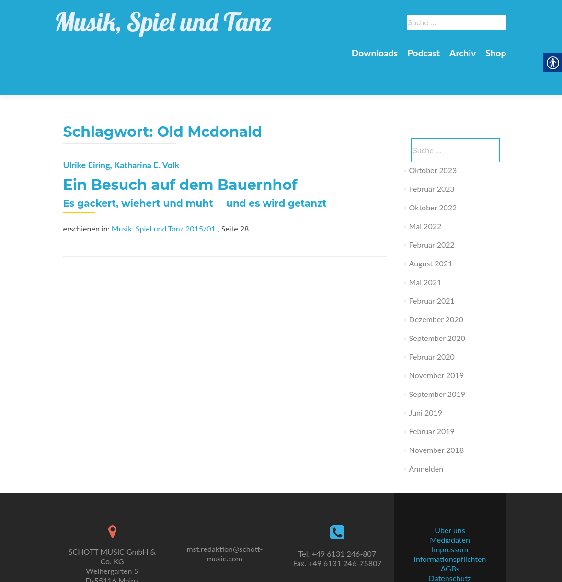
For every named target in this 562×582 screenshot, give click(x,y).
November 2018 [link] (436, 416)
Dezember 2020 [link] (436, 285)
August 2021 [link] (431, 229)
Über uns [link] (450, 508)
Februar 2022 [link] (432, 211)
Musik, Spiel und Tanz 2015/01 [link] (164, 194)
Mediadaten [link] (450, 517)
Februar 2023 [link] (432, 155)
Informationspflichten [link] (450, 536)
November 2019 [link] (436, 341)
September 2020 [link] (437, 304)
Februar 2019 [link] (432, 397)
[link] (164, 19)
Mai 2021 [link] (425, 248)
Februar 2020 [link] (432, 323)
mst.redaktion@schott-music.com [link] (224, 531)
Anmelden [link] (426, 434)
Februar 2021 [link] (432, 267)
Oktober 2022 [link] (433, 173)
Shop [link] (495, 52)
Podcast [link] (423, 52)
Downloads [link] (375, 52)
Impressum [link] (450, 527)
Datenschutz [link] (450, 555)
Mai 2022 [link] (425, 192)
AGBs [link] (449, 546)
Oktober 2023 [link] (433, 136)
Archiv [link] (462, 52)
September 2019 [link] (437, 360)
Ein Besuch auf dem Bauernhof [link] (180, 151)
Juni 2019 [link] (425, 379)
